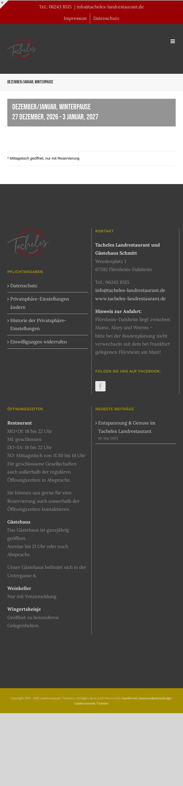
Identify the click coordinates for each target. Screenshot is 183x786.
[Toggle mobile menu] (173, 41)
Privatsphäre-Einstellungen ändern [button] (39, 303)
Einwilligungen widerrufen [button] (38, 342)
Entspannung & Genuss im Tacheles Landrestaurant (126, 427)
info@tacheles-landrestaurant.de (110, 7)
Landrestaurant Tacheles (91, 703)
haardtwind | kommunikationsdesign (146, 698)
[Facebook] (100, 386)
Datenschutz (23, 285)
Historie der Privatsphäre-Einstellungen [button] (38, 324)
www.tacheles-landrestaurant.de (130, 298)
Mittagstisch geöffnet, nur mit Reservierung (44, 158)
